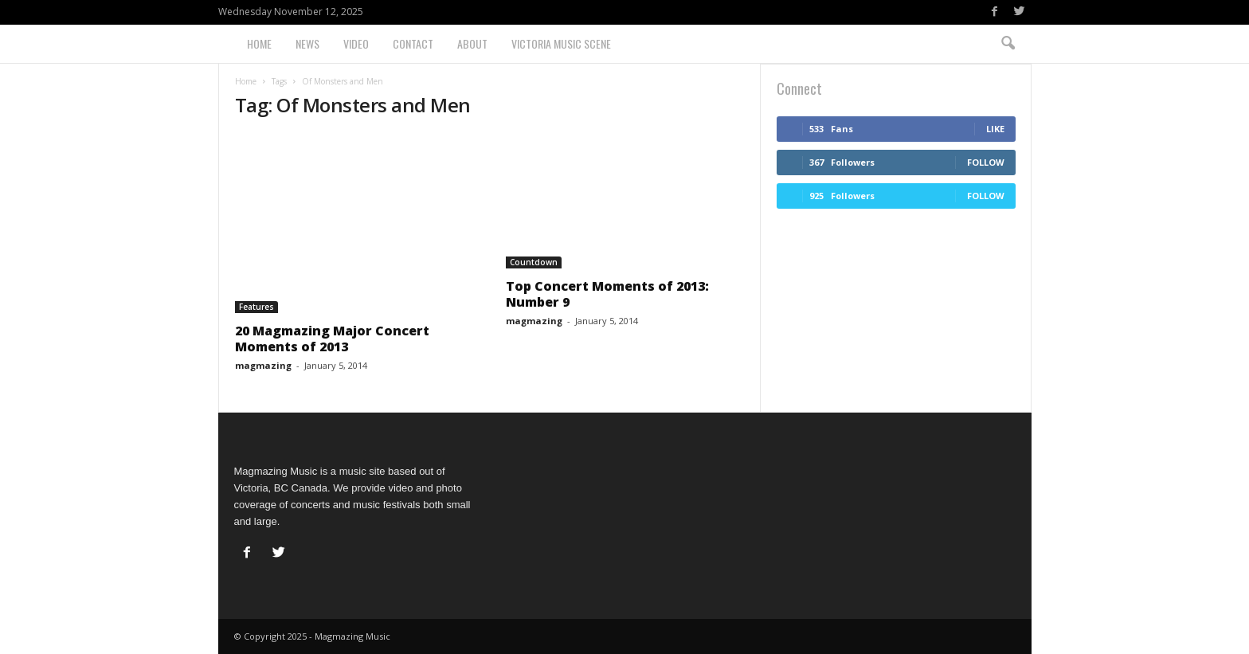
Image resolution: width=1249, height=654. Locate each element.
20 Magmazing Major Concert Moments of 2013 (332, 338)
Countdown (534, 262)
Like (995, 129)
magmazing (263, 365)
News (307, 43)
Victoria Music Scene (561, 43)
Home (259, 43)
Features (256, 306)
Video (356, 43)
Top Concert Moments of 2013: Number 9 (607, 294)
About (472, 43)
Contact (413, 43)
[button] (1007, 43)
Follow (985, 162)
